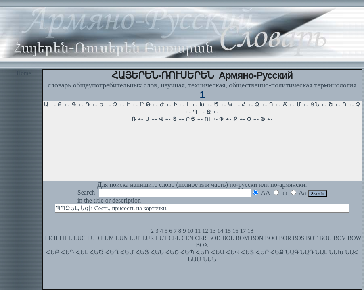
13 (213, 231)
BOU (325, 238)
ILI (57, 238)
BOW (354, 238)
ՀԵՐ (262, 252)
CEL (174, 238)
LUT (161, 238)
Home (24, 73)
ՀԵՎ (232, 252)
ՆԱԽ (336, 252)
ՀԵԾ (97, 252)
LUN (122, 238)
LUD (93, 238)
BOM (242, 238)
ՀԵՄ (127, 252)
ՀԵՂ (112, 252)
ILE (47, 238)
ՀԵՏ (247, 252)
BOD (214, 238)
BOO (271, 238)
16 (235, 231)
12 (205, 231)
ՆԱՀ (351, 252)
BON (257, 238)
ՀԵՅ (142, 252)
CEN (187, 238)
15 (228, 231)
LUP (135, 238)
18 (250, 231)
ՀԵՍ (217, 252)
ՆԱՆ (209, 259)
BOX (202, 245)
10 (190, 231)
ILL (67, 238)
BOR (285, 238)
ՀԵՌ (202, 252)
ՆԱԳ (292, 252)
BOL (228, 238)
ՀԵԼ (82, 252)
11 (198, 231)
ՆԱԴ (307, 252)
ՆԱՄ (194, 259)
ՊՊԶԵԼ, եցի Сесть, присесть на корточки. (112, 208)
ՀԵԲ (52, 252)
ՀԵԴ (67, 252)
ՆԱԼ (321, 252)
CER (201, 238)
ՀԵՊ (187, 252)
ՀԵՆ (157, 252)
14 (221, 231)
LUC (80, 238)
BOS (298, 238)
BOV (339, 238)
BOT (312, 238)
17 (243, 231)
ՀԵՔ (277, 252)
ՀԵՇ (172, 252)
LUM (107, 238)
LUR (148, 238)
